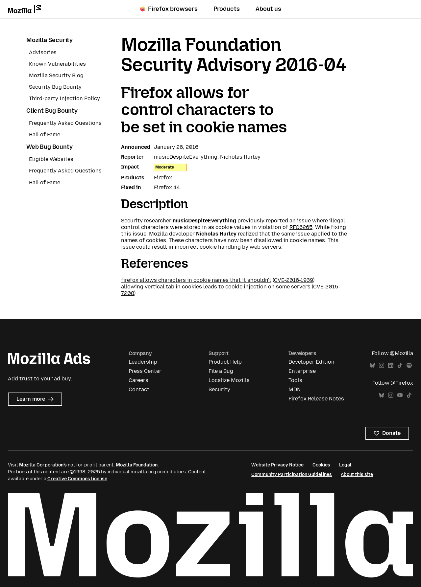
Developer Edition (311, 362)
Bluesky (372, 365)
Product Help (225, 362)
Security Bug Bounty (55, 87)
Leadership (143, 362)
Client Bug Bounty (52, 110)
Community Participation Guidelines (291, 474)
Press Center (145, 371)
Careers (138, 380)
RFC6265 (300, 227)
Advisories (43, 52)
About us (268, 8)
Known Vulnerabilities (57, 64)
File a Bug (221, 371)
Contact (139, 389)
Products (226, 8)
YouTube (400, 395)
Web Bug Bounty (49, 146)
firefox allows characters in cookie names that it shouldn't (196, 280)
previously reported (262, 220)
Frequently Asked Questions (65, 123)
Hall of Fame (44, 134)
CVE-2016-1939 (293, 280)
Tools (295, 380)
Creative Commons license (77, 479)
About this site (357, 474)
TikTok (400, 365)
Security (219, 389)
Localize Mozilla (229, 380)
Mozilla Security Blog (56, 75)
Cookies (321, 465)
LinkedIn (391, 365)
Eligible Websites (51, 159)
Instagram (381, 365)
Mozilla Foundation (137, 465)
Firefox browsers (169, 8)
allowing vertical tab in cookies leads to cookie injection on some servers (215, 286)
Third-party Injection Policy (64, 98)
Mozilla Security (49, 40)
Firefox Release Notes (316, 398)
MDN (294, 389)
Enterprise (302, 371)
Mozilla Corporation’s (43, 465)
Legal (345, 465)
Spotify (409, 365)
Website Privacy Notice (277, 465)
